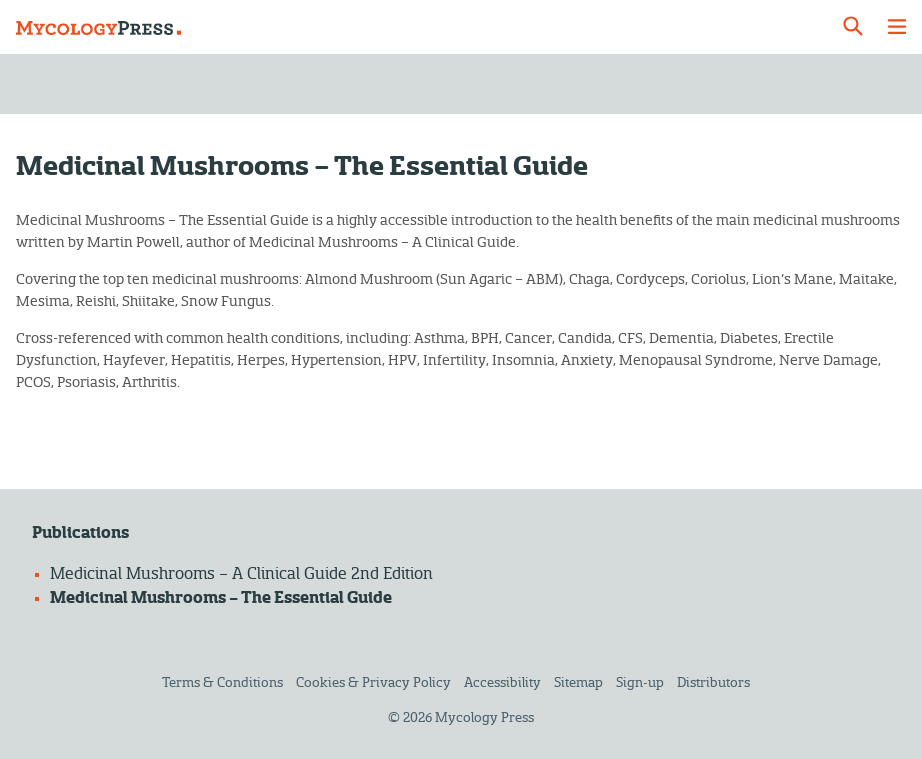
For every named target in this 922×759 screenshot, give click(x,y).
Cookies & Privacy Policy (373, 682)
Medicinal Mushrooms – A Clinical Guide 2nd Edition (241, 574)
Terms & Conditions (222, 682)
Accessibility (502, 682)
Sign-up (640, 682)
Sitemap (578, 682)
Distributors (713, 682)
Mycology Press (484, 717)
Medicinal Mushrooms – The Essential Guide (221, 597)
